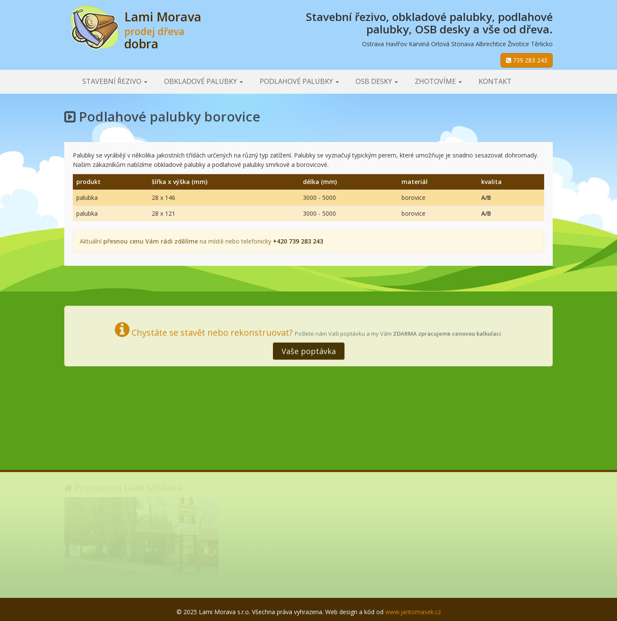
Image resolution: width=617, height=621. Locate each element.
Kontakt (495, 81)
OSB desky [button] (377, 81)
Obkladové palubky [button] (203, 81)
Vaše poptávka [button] (309, 350)
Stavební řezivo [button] (114, 81)
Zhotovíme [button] (438, 81)
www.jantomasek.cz (413, 612)
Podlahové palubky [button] (299, 81)
